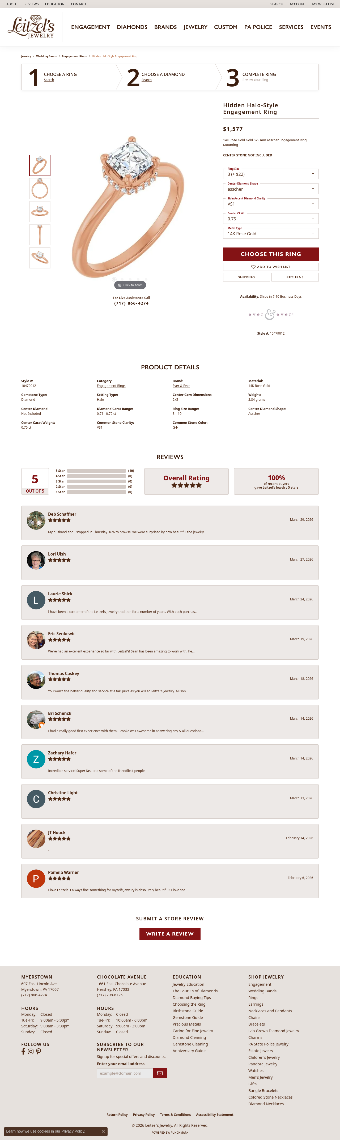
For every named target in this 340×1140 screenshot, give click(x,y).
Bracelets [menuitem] (256, 1024)
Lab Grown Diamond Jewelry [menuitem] (273, 1030)
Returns (295, 277)
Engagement (90, 27)
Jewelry (195, 27)
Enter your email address (120, 1063)
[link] (11, 4)
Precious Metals (187, 1024)
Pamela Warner (63, 872)
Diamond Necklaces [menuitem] (266, 1103)
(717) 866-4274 (131, 303)
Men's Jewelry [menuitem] (260, 1077)
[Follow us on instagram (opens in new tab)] (30, 1051)
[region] (130, 211)
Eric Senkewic (61, 633)
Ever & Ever (181, 385)
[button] (54, 4)
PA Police (258, 27)
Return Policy (117, 1114)
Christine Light (63, 792)
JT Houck (57, 832)
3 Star (60, 481)
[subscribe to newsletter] (160, 1073)
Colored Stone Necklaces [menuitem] (270, 1097)
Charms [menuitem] (255, 1037)
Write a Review (170, 934)
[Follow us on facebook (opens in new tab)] (23, 1051)
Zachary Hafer (62, 752)
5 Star (60, 470)
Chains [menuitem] (254, 1017)
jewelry (26, 56)
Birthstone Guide (188, 1010)
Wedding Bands (46, 56)
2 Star (60, 486)
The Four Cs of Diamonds (195, 990)
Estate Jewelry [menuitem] (260, 1050)
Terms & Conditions (175, 1114)
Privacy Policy (144, 1114)
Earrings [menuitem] (255, 1004)
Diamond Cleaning (189, 1037)
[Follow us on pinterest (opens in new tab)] (38, 1051)
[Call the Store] (34, 994)
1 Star (60, 492)
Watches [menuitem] (256, 1070)
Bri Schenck (59, 713)
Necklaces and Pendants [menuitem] (270, 1010)
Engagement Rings (74, 56)
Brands (165, 27)
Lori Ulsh (57, 554)
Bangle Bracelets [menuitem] (263, 1090)
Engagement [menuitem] (259, 984)
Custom (225, 27)
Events (321, 27)
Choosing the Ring (189, 1004)
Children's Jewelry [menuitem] (264, 1057)
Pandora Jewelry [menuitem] (262, 1063)
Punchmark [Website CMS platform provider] (180, 1132)
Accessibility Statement (214, 1114)
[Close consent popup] (103, 1131)
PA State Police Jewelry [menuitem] (268, 1044)
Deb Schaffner (62, 514)
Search (49, 80)
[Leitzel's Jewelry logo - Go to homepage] (32, 27)
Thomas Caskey (63, 673)
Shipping (246, 277)
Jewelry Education (188, 984)
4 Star (60, 476)
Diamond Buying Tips (192, 997)
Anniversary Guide (189, 1050)
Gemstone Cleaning (190, 1044)
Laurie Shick (60, 593)
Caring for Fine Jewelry (193, 1030)
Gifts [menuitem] (252, 1083)
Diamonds (132, 27)
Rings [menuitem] (253, 997)
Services (291, 27)
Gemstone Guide (188, 1017)
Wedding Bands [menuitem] (262, 990)
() (131, 470)
